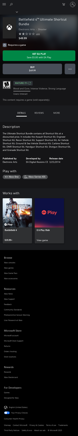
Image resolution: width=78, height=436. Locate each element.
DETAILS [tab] (21, 112)
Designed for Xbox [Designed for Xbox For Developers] (11, 398)
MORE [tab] (56, 112)
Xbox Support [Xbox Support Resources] (9, 299)
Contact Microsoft (20, 425)
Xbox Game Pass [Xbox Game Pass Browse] (10, 273)
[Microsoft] (38, 2)
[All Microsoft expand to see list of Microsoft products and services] (4, 4)
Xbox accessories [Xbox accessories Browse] (11, 278)
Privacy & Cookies (37, 425)
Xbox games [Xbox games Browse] (9, 268)
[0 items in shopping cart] (65, 4)
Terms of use (51, 425)
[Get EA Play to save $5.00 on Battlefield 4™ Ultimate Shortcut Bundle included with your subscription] (39, 55)
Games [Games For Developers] (7, 392)
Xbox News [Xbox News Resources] (8, 294)
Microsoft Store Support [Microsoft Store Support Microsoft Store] (13, 341)
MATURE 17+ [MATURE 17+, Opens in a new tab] (23, 83)
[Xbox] (8, 12)
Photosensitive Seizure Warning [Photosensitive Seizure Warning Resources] (17, 315)
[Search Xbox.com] (11, 4)
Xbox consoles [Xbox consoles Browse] (9, 262)
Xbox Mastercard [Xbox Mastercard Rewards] (11, 377)
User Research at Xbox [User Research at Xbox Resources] (13, 320)
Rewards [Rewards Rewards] (7, 372)
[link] (17, 220)
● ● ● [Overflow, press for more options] (70, 69)
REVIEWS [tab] (39, 112)
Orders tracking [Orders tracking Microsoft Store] (10, 351)
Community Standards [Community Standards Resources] (13, 310)
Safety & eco (27, 430)
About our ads (40, 430)
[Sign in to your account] (73, 4)
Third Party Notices (12, 430)
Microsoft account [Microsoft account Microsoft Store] (11, 335)
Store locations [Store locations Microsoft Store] (10, 357)
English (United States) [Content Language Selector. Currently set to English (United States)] (18, 407)
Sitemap (7, 425)
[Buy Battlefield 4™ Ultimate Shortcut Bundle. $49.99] (32, 69)
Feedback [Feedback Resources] (8, 304)
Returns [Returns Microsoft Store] (7, 346)
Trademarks (63, 425)
